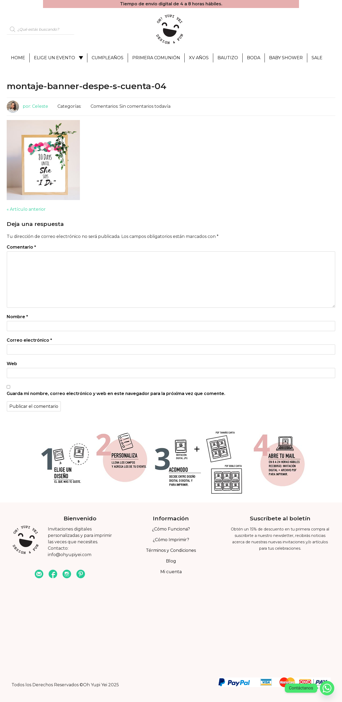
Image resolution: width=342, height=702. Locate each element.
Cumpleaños (107, 57)
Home (18, 57)
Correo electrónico (29, 340)
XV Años (199, 57)
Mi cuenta (171, 571)
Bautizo (227, 57)
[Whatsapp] (327, 688)
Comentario (21, 247)
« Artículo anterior (26, 209)
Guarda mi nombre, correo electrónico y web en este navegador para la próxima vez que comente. (116, 393)
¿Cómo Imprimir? (171, 539)
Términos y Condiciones (171, 550)
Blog (171, 561)
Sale (317, 57)
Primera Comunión (156, 57)
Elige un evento (54, 57)
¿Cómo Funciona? (171, 529)
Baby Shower (286, 57)
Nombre (17, 316)
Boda (253, 57)
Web (12, 363)
